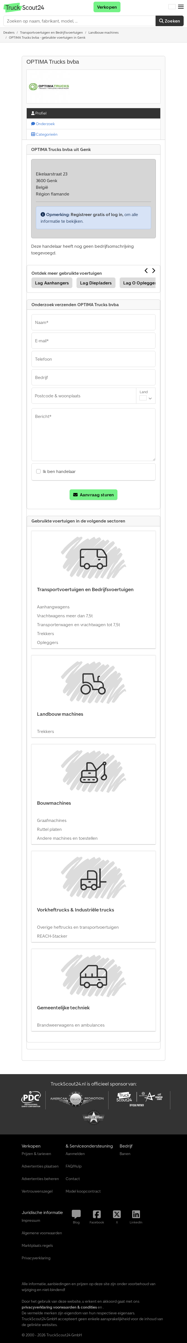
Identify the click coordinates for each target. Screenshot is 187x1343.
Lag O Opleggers (141, 283)
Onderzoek (43, 123)
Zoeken (169, 21)
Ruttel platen (49, 829)
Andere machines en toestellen (67, 838)
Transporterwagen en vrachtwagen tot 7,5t (78, 624)
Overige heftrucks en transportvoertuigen (78, 927)
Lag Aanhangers (52, 283)
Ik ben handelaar (59, 471)
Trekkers (45, 633)
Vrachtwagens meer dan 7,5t (65, 615)
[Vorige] (146, 270)
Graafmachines (52, 820)
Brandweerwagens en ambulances (71, 1025)
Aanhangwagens (53, 606)
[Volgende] (153, 270)
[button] (181, 7)
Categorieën (44, 134)
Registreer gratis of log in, (97, 214)
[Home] (8, 32)
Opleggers (47, 642)
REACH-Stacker (52, 936)
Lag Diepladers (96, 283)
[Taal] (172, 7)
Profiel (38, 113)
